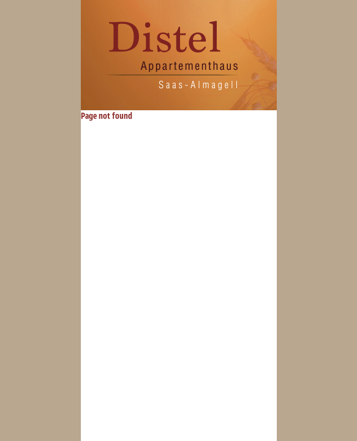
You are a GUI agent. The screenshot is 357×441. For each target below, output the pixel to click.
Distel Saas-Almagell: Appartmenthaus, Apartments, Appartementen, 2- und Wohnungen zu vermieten (174, 55)
